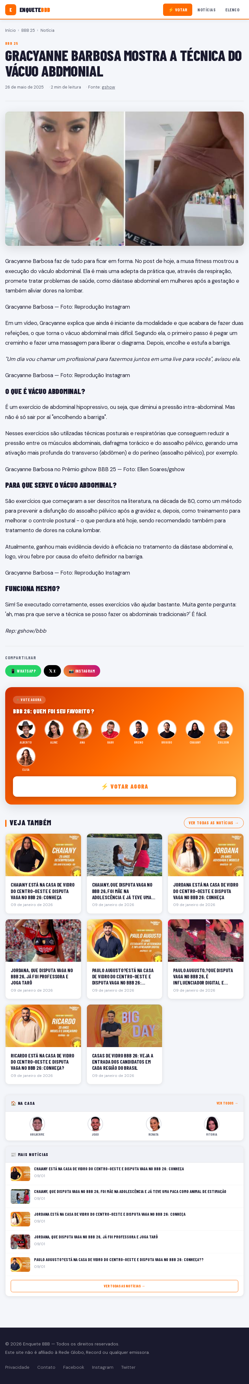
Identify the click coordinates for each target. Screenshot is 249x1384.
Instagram (102, 1367)
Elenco (232, 9)
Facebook (73, 1367)
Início (10, 30)
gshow (108, 87)
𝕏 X (52, 671)
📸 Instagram (82, 671)
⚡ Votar (177, 9)
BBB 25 (28, 30)
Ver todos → (227, 1103)
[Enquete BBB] (27, 9)
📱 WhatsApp (23, 671)
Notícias (206, 9)
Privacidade (17, 1367)
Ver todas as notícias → (214, 822)
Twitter (128, 1367)
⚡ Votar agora (124, 786)
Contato (46, 1367)
